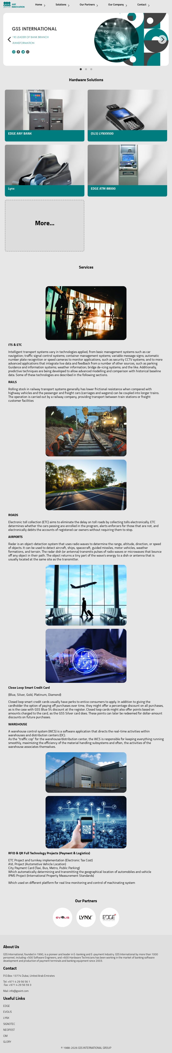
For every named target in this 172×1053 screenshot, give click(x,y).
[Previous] (9, 39)
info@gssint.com (19, 991)
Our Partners (89, 4)
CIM (5, 1036)
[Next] (162, 39)
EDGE (6, 1006)
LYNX (6, 1018)
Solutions (62, 4)
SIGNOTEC (9, 1024)
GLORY (7, 1042)
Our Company (117, 4)
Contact (143, 4)
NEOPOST (9, 1030)
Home (40, 4)
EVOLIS (7, 1012)
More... (44, 223)
